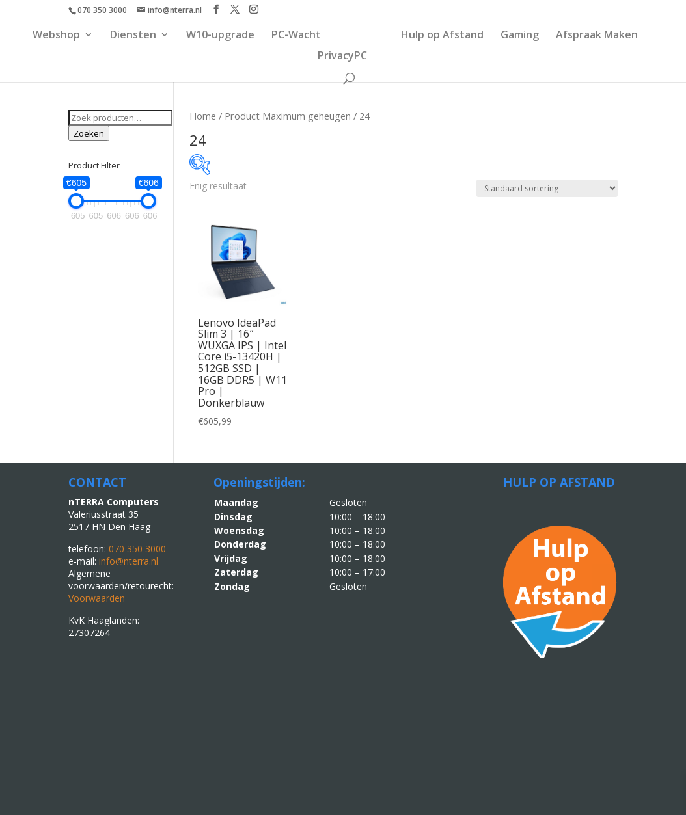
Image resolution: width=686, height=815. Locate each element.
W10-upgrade (219, 37)
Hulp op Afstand (443, 37)
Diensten (132, 37)
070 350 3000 (102, 10)
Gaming (520, 37)
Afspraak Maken (597, 37)
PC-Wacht (295, 37)
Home (202, 115)
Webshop (55, 37)
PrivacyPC (342, 58)
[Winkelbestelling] (547, 188)
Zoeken (89, 133)
